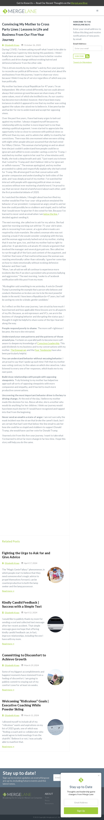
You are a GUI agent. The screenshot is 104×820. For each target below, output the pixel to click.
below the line (50, 214)
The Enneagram (18, 350)
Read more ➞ (8, 591)
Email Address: (80, 44)
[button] (97, 11)
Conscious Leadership (48, 343)
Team (47, 797)
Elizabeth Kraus (12, 45)
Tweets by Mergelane (82, 62)
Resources (49, 803)
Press (47, 800)
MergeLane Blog (79, 3)
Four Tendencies (43, 350)
